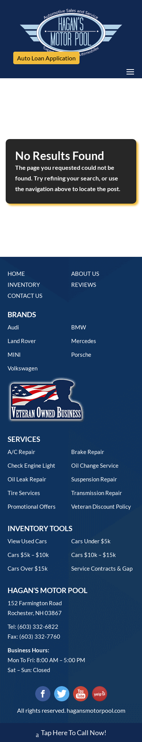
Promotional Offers (32, 506)
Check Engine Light (31, 465)
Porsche (81, 354)
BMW (78, 327)
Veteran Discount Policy (101, 506)
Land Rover (22, 340)
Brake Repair (87, 451)
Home (16, 273)
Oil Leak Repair (27, 479)
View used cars (27, 541)
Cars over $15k (28, 568)
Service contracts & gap (102, 568)
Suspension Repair (94, 479)
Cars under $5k (91, 541)
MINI (14, 354)
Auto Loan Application (46, 58)
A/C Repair (21, 451)
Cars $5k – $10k (28, 554)
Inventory (24, 284)
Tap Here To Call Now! (71, 733)
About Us (85, 273)
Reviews (83, 284)
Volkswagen (22, 368)
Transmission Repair (96, 492)
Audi (13, 327)
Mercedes (83, 340)
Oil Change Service (95, 465)
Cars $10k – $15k (93, 554)
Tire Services (24, 492)
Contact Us (25, 295)
